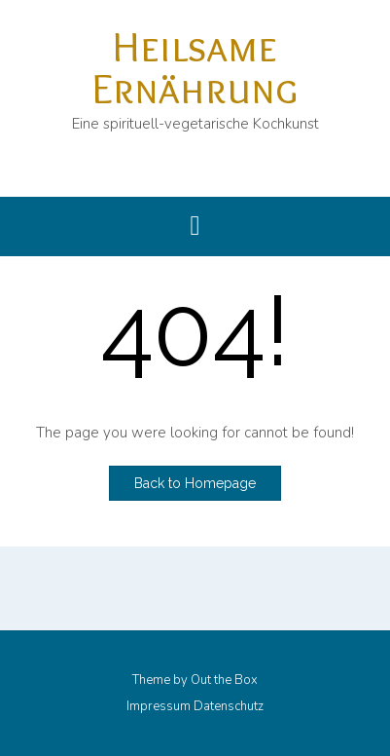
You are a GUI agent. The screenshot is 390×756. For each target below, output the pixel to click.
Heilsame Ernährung (195, 66)
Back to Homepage (195, 483)
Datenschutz (229, 706)
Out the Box (224, 680)
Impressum (158, 706)
